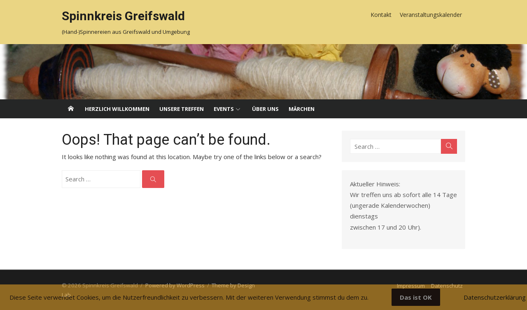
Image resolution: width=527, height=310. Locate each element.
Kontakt (381, 15)
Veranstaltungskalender (431, 15)
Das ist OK (416, 297)
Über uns (265, 109)
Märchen (302, 109)
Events (224, 109)
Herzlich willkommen (117, 109)
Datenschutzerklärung (495, 297)
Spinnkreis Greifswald (123, 16)
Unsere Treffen (181, 109)
